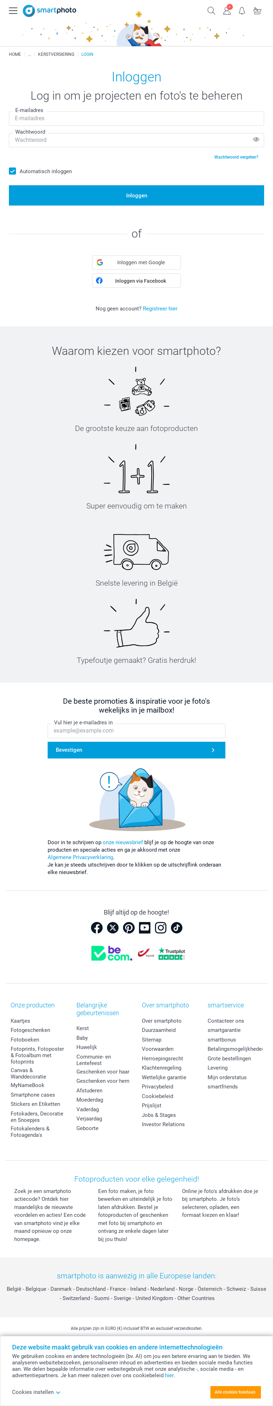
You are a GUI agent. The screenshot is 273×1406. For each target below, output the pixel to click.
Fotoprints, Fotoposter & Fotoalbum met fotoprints (37, 1055)
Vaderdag (87, 1109)
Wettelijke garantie (164, 1077)
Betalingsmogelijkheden (236, 1049)
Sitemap (151, 1040)
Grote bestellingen (229, 1058)
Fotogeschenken (30, 1030)
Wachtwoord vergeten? (236, 157)
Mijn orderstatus (227, 1077)
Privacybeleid (157, 1086)
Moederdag (89, 1100)
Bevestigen (69, 750)
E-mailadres (29, 110)
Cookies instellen (36, 1392)
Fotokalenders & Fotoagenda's (30, 1131)
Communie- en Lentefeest (93, 1060)
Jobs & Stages (159, 1115)
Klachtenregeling (161, 1068)
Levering (218, 1068)
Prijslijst (151, 1105)
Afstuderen (89, 1090)
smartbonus (222, 1040)
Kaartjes (20, 1021)
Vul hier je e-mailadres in (83, 722)
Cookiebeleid (157, 1096)
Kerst (82, 1028)
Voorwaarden (157, 1049)
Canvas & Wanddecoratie (28, 1073)
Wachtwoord (30, 132)
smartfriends (223, 1086)
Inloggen (136, 195)
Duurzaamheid (159, 1030)
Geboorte (87, 1128)
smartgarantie (224, 1030)
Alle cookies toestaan (235, 1392)
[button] (136, 262)
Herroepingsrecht (162, 1058)
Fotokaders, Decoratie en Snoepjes (37, 1117)
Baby (82, 1038)
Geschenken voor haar (102, 1072)
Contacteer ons (226, 1021)
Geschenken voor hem (102, 1081)
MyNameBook (27, 1085)
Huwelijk (86, 1047)
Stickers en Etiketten (35, 1104)
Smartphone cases (33, 1095)
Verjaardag (89, 1118)
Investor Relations (163, 1124)
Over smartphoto (162, 1021)
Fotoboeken (25, 1040)
